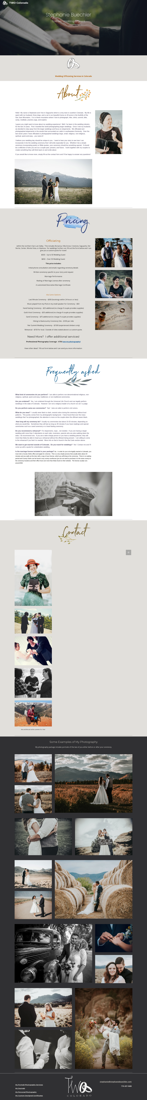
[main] (68, 27)
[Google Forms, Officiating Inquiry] (93, 618)
